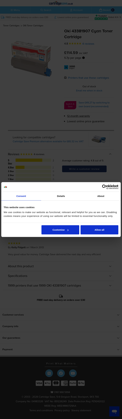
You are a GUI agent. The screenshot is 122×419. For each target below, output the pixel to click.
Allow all (99, 229)
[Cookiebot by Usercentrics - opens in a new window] (104, 186)
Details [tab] (61, 196)
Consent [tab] (21, 196)
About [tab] (100, 196)
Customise (61, 229)
